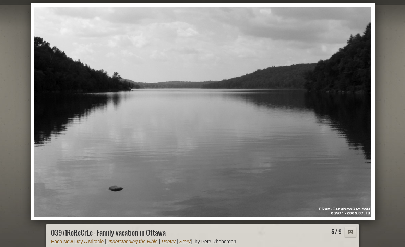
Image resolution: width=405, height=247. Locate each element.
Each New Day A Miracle (77, 241)
